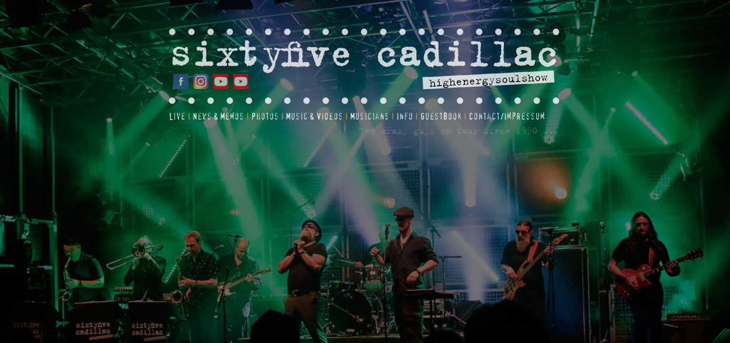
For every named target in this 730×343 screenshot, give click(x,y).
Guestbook (441, 116)
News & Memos (218, 116)
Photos (265, 116)
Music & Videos (314, 116)
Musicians (369, 116)
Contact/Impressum (507, 116)
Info (404, 116)
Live (177, 116)
